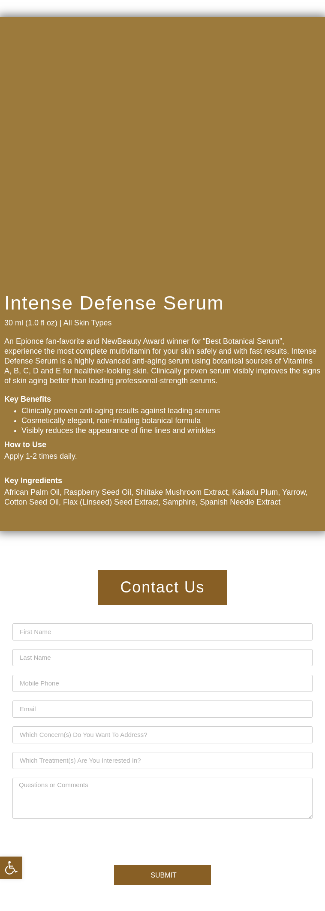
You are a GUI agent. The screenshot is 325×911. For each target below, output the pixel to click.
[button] (11, 868)
